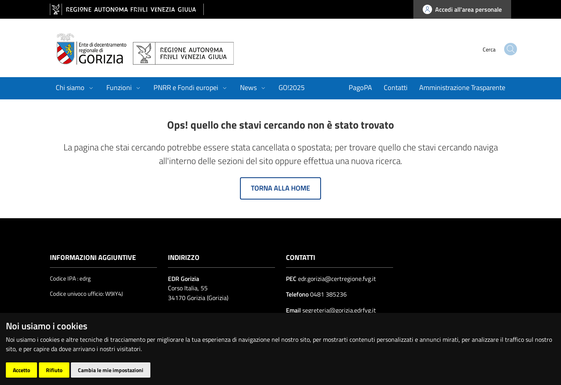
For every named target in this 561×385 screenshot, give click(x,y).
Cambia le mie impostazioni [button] (110, 370)
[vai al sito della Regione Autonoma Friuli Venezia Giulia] (127, 10)
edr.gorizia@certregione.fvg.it (337, 278)
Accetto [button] (21, 370)
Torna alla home (280, 188)
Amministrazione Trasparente (462, 87)
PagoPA (360, 87)
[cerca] (494, 49)
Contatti (396, 87)
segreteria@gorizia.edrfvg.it (338, 310)
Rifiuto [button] (54, 370)
